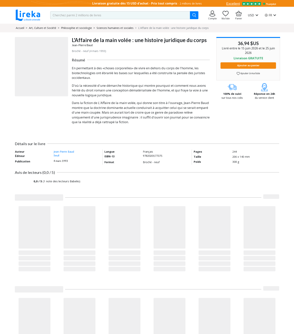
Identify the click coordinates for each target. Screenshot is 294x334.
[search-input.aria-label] (120, 15)
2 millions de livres (191, 3)
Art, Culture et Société (42, 28)
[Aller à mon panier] (238, 15)
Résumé (78, 60)
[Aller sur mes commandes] (212, 15)
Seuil (56, 155)
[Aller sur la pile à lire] (225, 15)
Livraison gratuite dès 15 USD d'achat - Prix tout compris (134, 3)
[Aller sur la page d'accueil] (28, 15)
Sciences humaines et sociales (115, 28)
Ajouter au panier (248, 65)
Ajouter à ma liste (248, 73)
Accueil (20, 28)
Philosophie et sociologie (76, 28)
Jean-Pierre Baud (82, 45)
